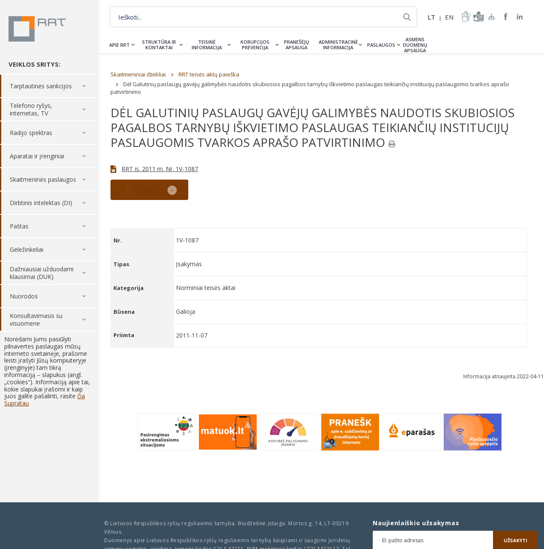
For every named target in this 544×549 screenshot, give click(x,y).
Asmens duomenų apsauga (415, 44)
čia (81, 396)
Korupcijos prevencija (255, 45)
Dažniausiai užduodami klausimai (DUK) (42, 273)
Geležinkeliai (26, 249)
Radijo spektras (31, 133)
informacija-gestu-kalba (465, 16)
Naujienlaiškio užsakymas (416, 523)
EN (449, 17)
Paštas (19, 226)
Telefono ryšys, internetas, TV (31, 109)
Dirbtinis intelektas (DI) (41, 203)
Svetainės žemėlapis (491, 16)
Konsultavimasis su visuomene (36, 319)
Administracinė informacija (338, 45)
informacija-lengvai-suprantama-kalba (477, 16)
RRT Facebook (505, 16)
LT (431, 17)
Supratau (16, 403)
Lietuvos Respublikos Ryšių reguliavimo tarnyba (37, 29)
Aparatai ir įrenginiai (37, 156)
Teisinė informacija (207, 45)
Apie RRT (119, 45)
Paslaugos (381, 45)
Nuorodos (24, 296)
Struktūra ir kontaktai (159, 45)
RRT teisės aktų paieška (208, 74)
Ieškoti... (406, 16)
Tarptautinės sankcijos (41, 86)
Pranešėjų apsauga (296, 45)
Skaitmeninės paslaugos (43, 179)
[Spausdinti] (392, 144)
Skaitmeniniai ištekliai (138, 74)
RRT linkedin (520, 17)
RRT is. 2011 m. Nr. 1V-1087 (160, 169)
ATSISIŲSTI (143, 189)
